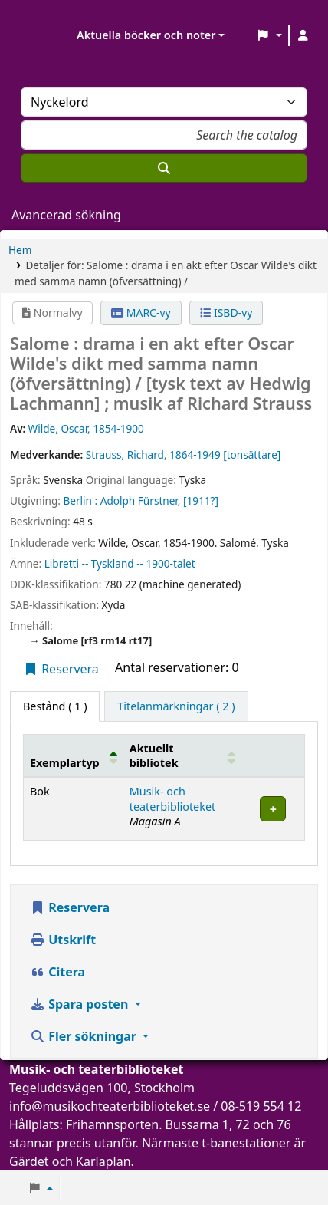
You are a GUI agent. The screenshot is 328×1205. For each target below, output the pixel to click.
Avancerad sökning (66, 214)
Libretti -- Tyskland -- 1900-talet (119, 563)
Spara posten (80, 1004)
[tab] (176, 706)
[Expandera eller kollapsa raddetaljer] (273, 809)
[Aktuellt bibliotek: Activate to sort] (182, 755)
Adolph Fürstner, (140, 500)
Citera (57, 971)
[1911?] (200, 500)
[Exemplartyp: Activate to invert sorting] (73, 755)
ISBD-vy (226, 312)
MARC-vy (141, 312)
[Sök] (164, 168)
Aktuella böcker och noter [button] (146, 35)
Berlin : (80, 500)
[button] (269, 35)
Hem (19, 249)
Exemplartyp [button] (65, 763)
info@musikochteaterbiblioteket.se (109, 1106)
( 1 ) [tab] (55, 706)
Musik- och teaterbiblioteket (173, 798)
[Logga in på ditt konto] (303, 35)
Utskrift (63, 939)
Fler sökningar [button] (84, 1036)
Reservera (61, 668)
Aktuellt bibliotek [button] (154, 755)
